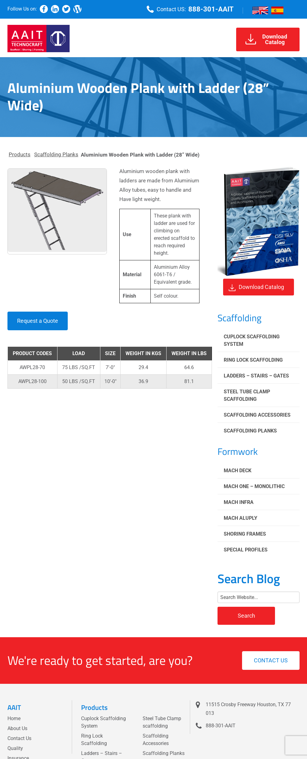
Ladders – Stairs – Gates (256, 376)
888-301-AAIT (211, 9)
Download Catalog (256, 287)
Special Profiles (246, 550)
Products (19, 154)
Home (14, 718)
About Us (17, 728)
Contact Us (19, 738)
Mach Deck (237, 470)
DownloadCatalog (266, 39)
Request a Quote (37, 321)
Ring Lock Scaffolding (253, 360)
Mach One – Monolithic (254, 486)
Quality (15, 748)
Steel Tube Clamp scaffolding (247, 395)
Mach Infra (239, 502)
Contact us (271, 660)
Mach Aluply (240, 518)
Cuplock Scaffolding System (252, 340)
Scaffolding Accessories (257, 415)
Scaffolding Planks (56, 154)
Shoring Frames (245, 534)
